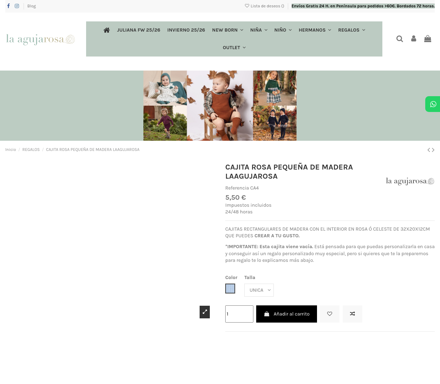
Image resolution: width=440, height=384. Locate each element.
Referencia (237, 188)
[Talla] (259, 290)
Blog (31, 6)
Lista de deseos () (264, 6)
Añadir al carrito (286, 314)
